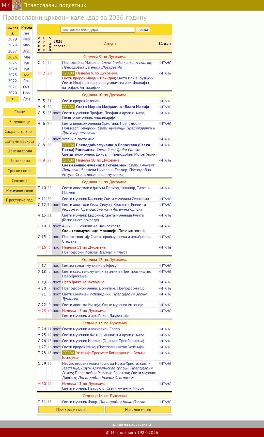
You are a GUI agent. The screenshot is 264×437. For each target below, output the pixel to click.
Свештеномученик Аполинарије (88, 117)
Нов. (27, 92)
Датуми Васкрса (19, 141)
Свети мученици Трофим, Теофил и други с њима (103, 112)
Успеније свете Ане (78, 138)
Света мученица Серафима (126, 198)
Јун (26, 62)
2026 (12, 57)
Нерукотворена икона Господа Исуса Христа (100, 363)
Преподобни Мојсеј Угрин (133, 154)
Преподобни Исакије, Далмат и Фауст (94, 252)
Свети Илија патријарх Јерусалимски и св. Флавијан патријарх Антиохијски (105, 85)
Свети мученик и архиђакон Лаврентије (95, 315)
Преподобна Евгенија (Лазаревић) (92, 67)
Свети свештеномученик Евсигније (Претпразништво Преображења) (106, 273)
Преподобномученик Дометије (88, 288)
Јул (26, 68)
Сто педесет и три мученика (99, 174)
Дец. (27, 98)
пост (57, 112)
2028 (12, 44)
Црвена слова (19, 151)
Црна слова (19, 161)
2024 (12, 68)
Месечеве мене (19, 190)
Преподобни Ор (130, 288)
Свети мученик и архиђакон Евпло (91, 328)
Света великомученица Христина (90, 123)
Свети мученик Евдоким (82, 215)
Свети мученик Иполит (81, 340)
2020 (12, 92)
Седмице (20, 180)
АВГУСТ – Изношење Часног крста (91, 225)
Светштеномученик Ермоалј (85, 154)
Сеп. (26, 80)
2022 (12, 80)
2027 (12, 51)
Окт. (26, 86)
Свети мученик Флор (79, 401)
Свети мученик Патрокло (83, 388)
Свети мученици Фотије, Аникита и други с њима (103, 334)
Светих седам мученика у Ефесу (89, 265)
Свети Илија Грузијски (135, 77)
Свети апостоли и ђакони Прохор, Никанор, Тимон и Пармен (106, 190)
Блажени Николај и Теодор (104, 169)
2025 (12, 62)
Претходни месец (71, 409)
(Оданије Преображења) (123, 340)
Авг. (27, 74)
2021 (12, 86)
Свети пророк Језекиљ (81, 100)
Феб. (27, 38)
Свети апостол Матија (81, 304)
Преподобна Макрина (80, 62)
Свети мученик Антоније (122, 304)
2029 (12, 38)
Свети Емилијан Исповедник (86, 293)
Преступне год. (19, 200)
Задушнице (19, 121)
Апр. (26, 51)
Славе (20, 111)
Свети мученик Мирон (125, 388)
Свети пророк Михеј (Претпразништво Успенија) (103, 346)
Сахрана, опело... (19, 131)
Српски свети (19, 170)
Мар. (27, 44)
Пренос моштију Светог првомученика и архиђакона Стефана (106, 239)
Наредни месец (138, 409)
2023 (12, 74)
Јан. (27, 33)
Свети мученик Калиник (82, 198)
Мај (27, 57)
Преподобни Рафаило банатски (102, 372)
